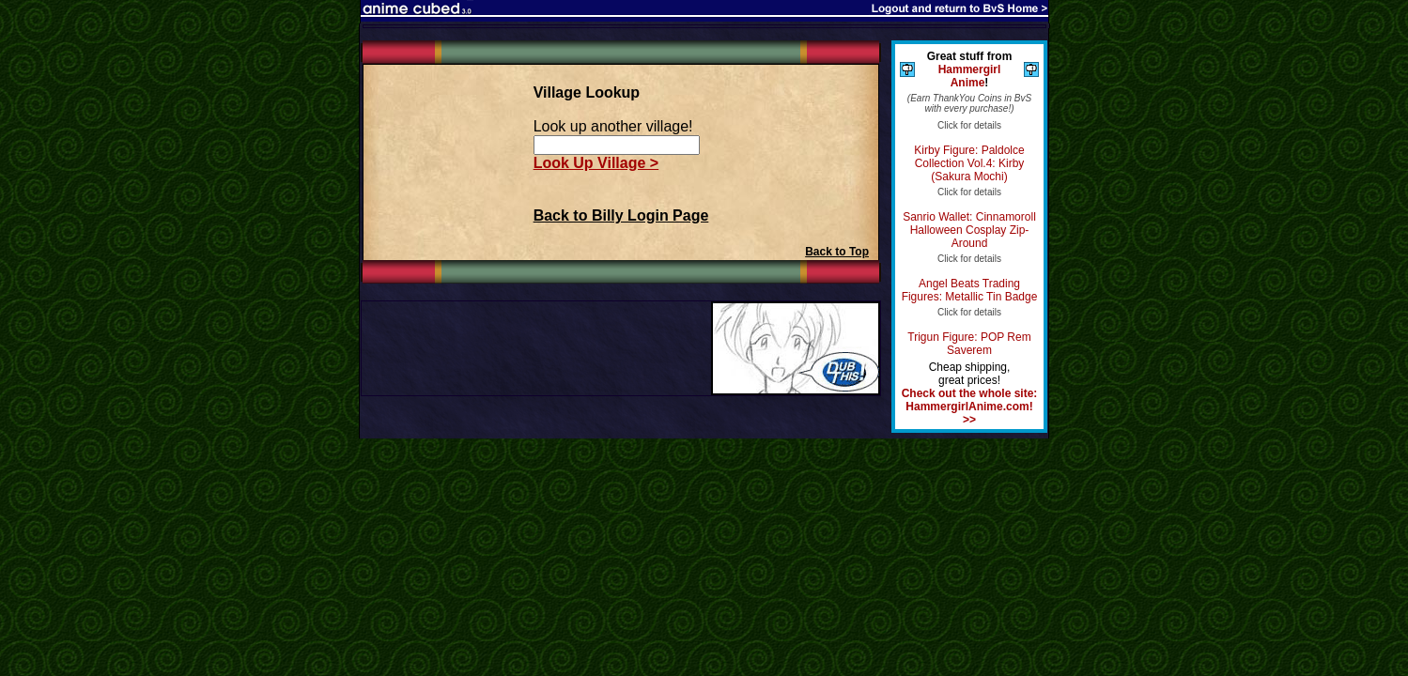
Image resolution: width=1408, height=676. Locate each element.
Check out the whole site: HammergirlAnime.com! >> (970, 406)
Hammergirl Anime (969, 76)
